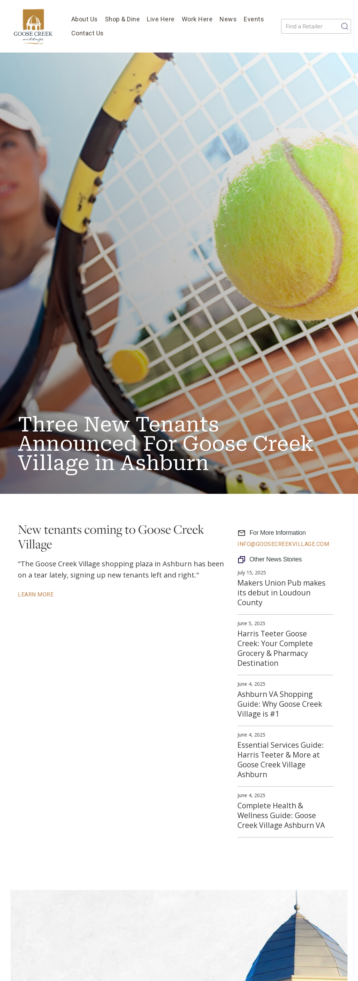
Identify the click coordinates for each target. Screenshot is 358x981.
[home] (33, 26)
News (228, 19)
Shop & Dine (122, 19)
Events (254, 19)
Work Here (197, 19)
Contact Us (87, 33)
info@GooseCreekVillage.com (283, 544)
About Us (84, 19)
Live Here (161, 19)
